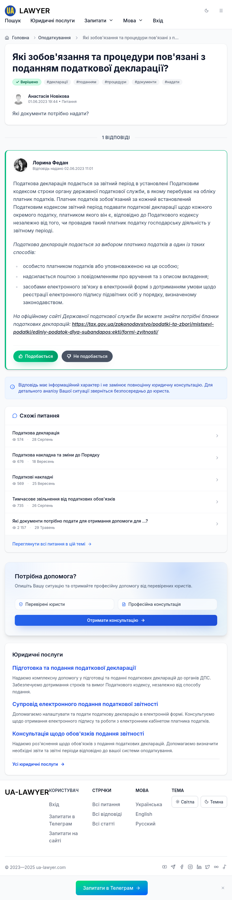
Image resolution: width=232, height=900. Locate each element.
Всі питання (106, 804)
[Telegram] (174, 867)
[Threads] (217, 867)
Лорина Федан (50, 163)
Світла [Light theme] (185, 802)
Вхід (158, 20)
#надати (172, 82)
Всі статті (103, 824)
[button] (207, 11)
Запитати (99, 20)
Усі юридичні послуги (38, 764)
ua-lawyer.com (51, 867)
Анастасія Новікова (48, 96)
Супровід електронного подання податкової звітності (85, 704)
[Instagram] (191, 867)
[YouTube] (165, 867)
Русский (146, 824)
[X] (208, 867)
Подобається (35, 356)
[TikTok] (224, 867)
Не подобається (87, 356)
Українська (149, 804)
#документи (145, 82)
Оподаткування (52, 38)
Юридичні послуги (53, 20)
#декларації (57, 82)
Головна (17, 38)
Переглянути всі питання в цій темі (52, 544)
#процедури (116, 82)
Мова (133, 20)
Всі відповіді (107, 814)
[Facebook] (182, 867)
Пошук (13, 20)
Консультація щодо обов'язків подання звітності (78, 733)
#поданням (86, 82)
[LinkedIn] (200, 867)
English (144, 814)
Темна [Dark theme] (214, 802)
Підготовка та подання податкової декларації (74, 668)
